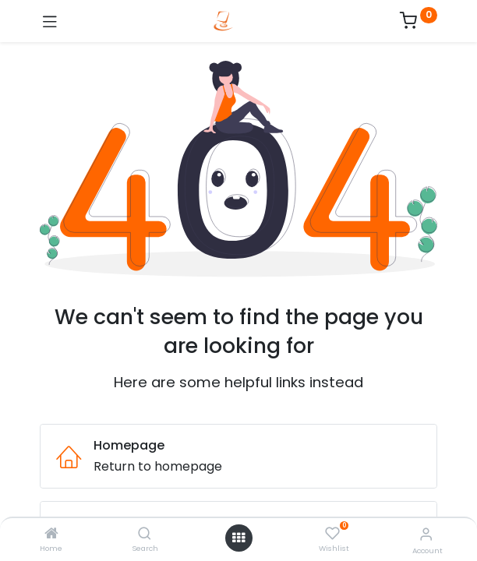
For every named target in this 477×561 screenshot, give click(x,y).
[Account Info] (426, 534)
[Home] (51, 534)
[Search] (144, 534)
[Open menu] (238, 537)
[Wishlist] (332, 533)
